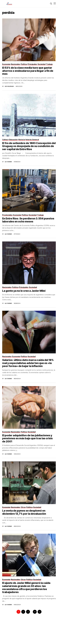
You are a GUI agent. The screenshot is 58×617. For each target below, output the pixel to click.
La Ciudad (8, 161)
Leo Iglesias (9, 86)
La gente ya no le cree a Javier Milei (23, 290)
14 (34, 612)
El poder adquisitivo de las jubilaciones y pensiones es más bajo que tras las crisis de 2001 (27, 438)
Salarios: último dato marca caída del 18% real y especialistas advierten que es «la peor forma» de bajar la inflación (28, 363)
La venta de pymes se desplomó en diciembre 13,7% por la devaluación (24, 512)
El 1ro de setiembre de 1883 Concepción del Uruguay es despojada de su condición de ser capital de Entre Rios (29, 146)
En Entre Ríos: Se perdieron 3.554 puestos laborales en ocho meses (28, 220)
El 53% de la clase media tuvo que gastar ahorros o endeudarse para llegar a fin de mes (27, 70)
